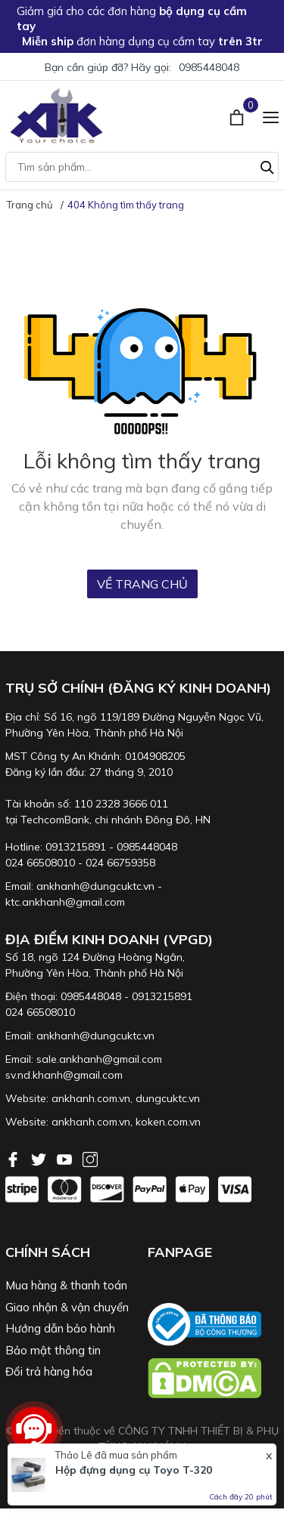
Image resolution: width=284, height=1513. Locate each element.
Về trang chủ (142, 583)
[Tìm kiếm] (267, 165)
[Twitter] (40, 1158)
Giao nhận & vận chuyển (67, 1307)
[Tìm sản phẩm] (142, 167)
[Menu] (271, 115)
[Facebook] (14, 1158)
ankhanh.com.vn (90, 1098)
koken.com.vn (168, 1122)
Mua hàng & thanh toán (66, 1285)
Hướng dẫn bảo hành (60, 1328)
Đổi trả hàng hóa (48, 1371)
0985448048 (209, 67)
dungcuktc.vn (168, 1098)
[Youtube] (66, 1158)
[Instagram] (90, 1158)
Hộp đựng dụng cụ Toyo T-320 (133, 1470)
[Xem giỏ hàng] (238, 115)
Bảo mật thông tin (53, 1350)
